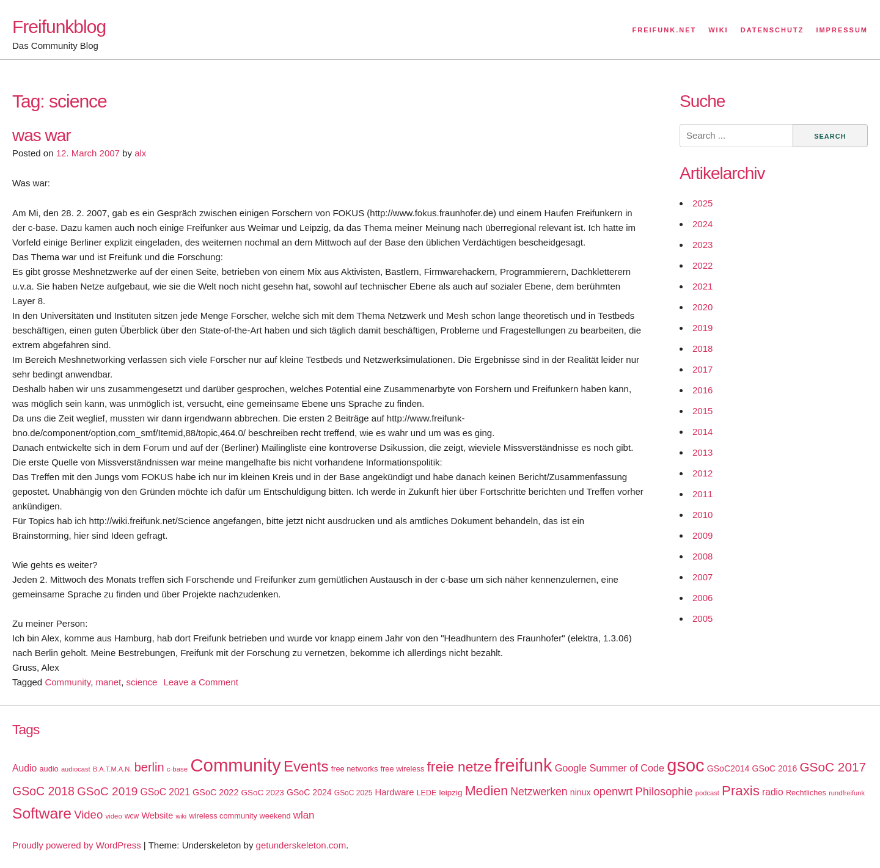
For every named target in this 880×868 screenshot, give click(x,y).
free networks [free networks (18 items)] (354, 768)
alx (140, 153)
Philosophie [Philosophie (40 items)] (664, 792)
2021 (702, 286)
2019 (702, 328)
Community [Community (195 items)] (235, 765)
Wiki (718, 30)
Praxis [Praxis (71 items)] (741, 790)
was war (41, 135)
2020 (702, 307)
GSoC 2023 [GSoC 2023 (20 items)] (262, 792)
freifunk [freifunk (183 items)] (523, 765)
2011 (702, 494)
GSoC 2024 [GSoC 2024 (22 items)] (309, 792)
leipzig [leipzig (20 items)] (450, 792)
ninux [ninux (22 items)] (580, 792)
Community (67, 682)
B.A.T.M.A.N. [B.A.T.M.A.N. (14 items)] (112, 769)
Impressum (842, 30)
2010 (702, 514)
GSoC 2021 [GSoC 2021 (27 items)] (165, 792)
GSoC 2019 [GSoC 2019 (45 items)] (107, 791)
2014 (702, 431)
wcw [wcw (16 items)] (132, 816)
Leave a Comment (200, 682)
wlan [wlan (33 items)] (304, 815)
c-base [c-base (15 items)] (177, 769)
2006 (702, 598)
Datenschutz (772, 30)
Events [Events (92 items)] (306, 766)
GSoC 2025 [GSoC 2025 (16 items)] (353, 793)
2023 (702, 244)
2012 (702, 473)
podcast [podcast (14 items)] (707, 793)
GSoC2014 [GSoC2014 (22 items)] (728, 768)
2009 (702, 535)
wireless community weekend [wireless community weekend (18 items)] (239, 815)
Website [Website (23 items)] (157, 815)
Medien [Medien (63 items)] (486, 791)
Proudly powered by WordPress (76, 845)
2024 (702, 224)
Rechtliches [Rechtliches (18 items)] (806, 792)
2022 (702, 265)
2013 (702, 452)
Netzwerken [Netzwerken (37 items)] (538, 792)
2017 (702, 369)
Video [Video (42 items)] (88, 814)
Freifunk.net (664, 30)
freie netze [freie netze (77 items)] (459, 767)
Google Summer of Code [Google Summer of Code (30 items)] (609, 767)
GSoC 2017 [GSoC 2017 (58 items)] (832, 767)
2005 (702, 618)
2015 (702, 411)
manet (108, 682)
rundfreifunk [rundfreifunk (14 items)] (847, 793)
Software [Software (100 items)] (42, 813)
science (142, 682)
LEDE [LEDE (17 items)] (427, 793)
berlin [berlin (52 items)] (149, 767)
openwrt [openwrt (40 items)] (613, 792)
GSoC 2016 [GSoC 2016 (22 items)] (775, 768)
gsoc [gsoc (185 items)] (685, 765)
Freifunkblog (59, 26)
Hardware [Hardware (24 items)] (394, 792)
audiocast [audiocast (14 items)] (75, 769)
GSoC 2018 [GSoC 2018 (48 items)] (43, 791)
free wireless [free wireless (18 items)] (403, 768)
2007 (702, 577)
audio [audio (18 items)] (48, 768)
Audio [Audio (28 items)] (24, 768)
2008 (702, 556)
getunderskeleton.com (301, 845)
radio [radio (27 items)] (772, 792)
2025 (702, 203)
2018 (702, 348)
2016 (702, 390)
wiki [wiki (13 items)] (180, 816)
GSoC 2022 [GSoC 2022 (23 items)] (215, 792)
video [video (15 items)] (113, 816)
